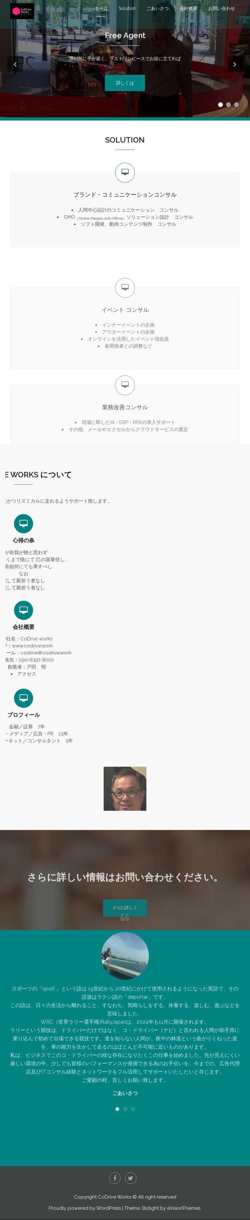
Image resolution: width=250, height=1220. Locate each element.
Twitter (130, 1178)
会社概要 (188, 8)
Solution (127, 8)
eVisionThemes (183, 1208)
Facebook (115, 1178)
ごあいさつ (157, 8)
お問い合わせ (221, 8)
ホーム (101, 8)
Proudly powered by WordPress (85, 1208)
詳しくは (125, 86)
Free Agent (125, 39)
